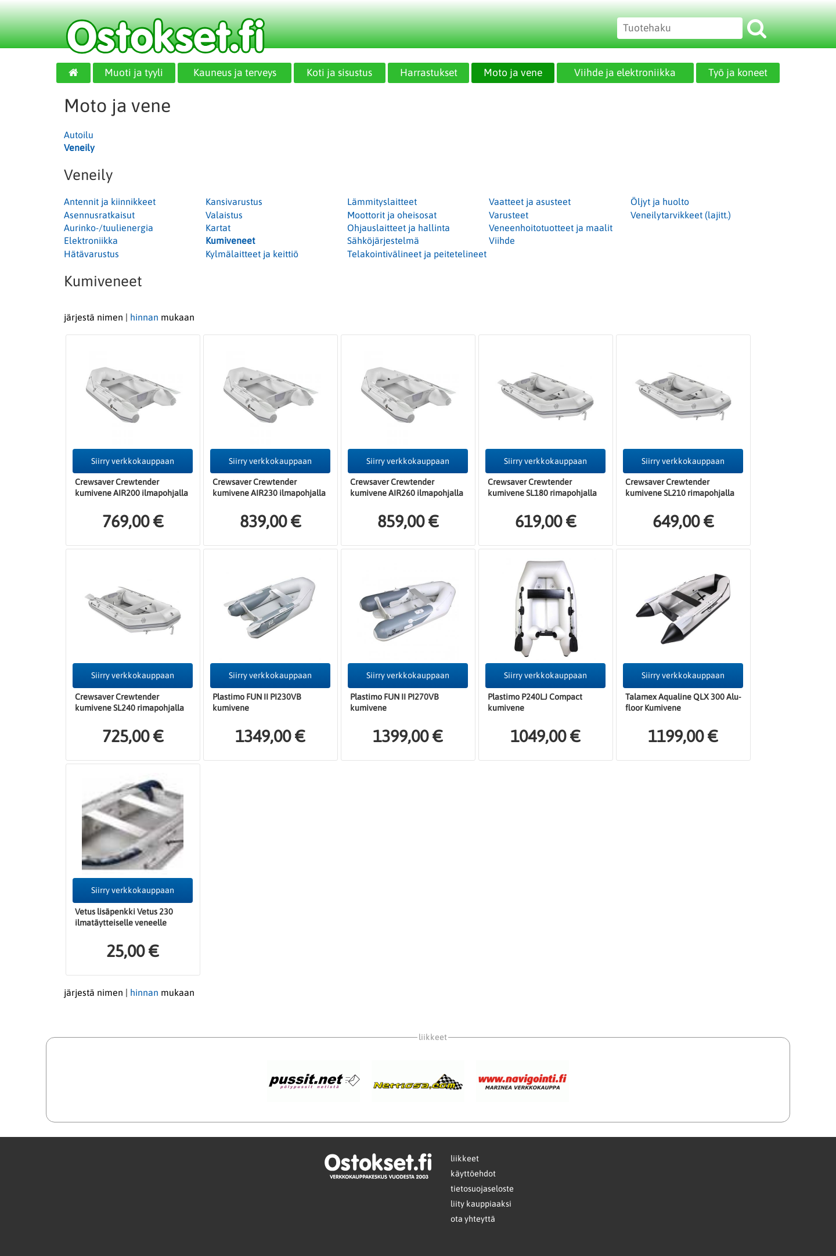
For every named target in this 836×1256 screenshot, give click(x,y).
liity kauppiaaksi (481, 1203)
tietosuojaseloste (482, 1188)
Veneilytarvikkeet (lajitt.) (680, 215)
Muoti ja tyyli (134, 72)
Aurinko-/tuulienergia (108, 227)
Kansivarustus (234, 201)
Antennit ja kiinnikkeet (110, 201)
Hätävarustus (91, 254)
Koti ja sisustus (339, 72)
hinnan (144, 317)
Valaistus (224, 215)
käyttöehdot (473, 1173)
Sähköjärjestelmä (383, 240)
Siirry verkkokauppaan (132, 461)
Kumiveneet (230, 240)
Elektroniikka (91, 240)
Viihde (502, 240)
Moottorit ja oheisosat (392, 215)
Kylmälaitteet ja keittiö (252, 254)
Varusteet (508, 215)
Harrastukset (428, 72)
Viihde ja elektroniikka (625, 72)
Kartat (218, 227)
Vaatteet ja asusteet (530, 201)
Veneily (79, 147)
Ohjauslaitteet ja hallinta (398, 227)
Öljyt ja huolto (659, 201)
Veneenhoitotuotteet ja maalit (550, 227)
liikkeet (465, 1158)
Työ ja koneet (737, 72)
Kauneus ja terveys (234, 72)
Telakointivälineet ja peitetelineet (417, 254)
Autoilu (78, 134)
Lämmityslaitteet (382, 201)
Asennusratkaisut (99, 215)
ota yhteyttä (473, 1218)
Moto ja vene (513, 72)
